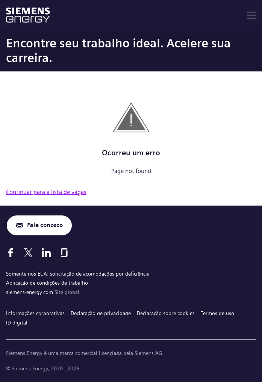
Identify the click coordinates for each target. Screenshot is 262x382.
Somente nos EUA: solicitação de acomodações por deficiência (78, 274)
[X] (28, 252)
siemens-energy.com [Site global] (30, 292)
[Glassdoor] (64, 252)
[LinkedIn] (46, 252)
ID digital (16, 323)
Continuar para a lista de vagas (46, 192)
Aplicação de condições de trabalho (47, 283)
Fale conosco (45, 225)
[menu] (251, 15)
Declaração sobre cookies (166, 313)
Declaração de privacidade (101, 313)
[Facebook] (10, 252)
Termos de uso (217, 313)
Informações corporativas (35, 313)
